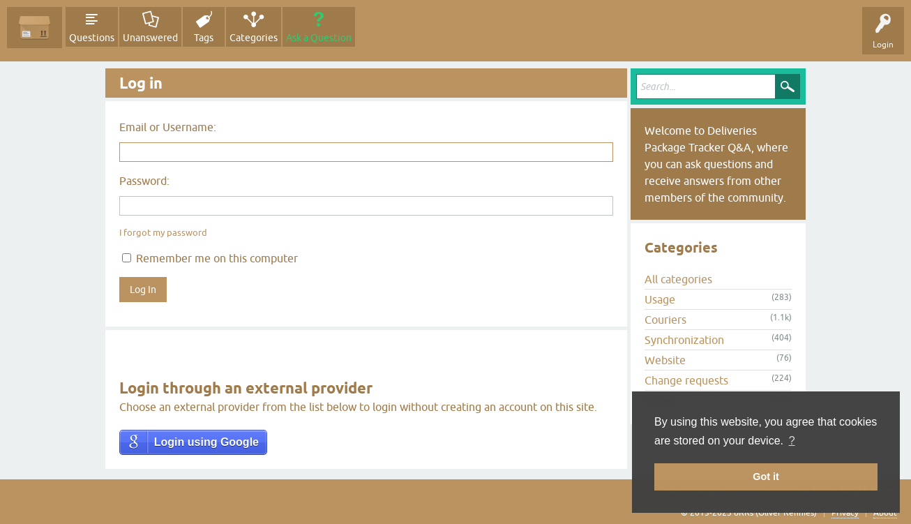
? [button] (792, 441)
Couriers (665, 319)
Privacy (845, 513)
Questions (91, 37)
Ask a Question (319, 37)
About (885, 513)
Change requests (686, 380)
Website (665, 360)
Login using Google (206, 442)
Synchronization (684, 340)
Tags (203, 37)
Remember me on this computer (210, 258)
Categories (253, 37)
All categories (678, 279)
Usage (660, 299)
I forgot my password (163, 232)
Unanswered (150, 37)
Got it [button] (766, 476)
